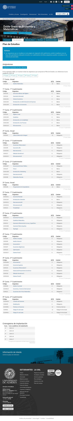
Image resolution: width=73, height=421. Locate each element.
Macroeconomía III (17, 202)
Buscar (69, 9)
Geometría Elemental (18, 96)
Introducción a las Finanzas (19, 122)
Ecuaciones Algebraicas (19, 247)
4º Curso (27, 75)
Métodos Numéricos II (18, 273)
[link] (67, 1)
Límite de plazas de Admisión (11, 355)
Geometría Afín (17, 148)
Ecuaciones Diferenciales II (19, 268)
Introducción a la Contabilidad (20, 120)
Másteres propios (24, 379)
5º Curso (34, 75)
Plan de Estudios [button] (17, 40)
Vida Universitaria (43, 14)
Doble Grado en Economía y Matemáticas (18, 19)
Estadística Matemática (18, 220)
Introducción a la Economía (19, 104)
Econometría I (16, 244)
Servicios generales (38, 377)
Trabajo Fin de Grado (18, 309)
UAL (3, 19)
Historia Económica (18, 99)
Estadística (15, 117)
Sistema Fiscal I (17, 252)
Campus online (62, 14)
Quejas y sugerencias (8, 409)
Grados (7, 19)
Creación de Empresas (18, 301)
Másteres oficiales (24, 374)
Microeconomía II (17, 156)
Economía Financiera (18, 217)
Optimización (16, 249)
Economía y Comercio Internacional (22, 289)
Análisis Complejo (17, 238)
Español (40, 1)
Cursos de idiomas (24, 383)
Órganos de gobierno (39, 372)
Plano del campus (38, 383)
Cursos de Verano (24, 385)
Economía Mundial (17, 196)
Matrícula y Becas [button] (30, 40)
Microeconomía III (17, 205)
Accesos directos (68, 6)
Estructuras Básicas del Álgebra (20, 93)
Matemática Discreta (18, 177)
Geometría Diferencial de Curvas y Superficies (24, 223)
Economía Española (18, 265)
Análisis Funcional (17, 286)
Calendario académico (25, 389)
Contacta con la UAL (7, 405)
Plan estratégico (38, 379)
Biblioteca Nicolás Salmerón (24, 392)
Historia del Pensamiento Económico (22, 270)
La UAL (51, 14)
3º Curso (20, 75)
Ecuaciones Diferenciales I (19, 145)
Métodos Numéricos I (18, 153)
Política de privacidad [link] (25, 418)
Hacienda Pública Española (19, 226)
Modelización (16, 304)
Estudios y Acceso (14, 14)
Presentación (7, 40)
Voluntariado (23, 397)
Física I (14, 168)
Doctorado (22, 377)
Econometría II (16, 262)
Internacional (32, 14)
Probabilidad (16, 208)
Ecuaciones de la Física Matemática (21, 291)
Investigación (24, 14)
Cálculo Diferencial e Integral (20, 135)
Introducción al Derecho (19, 199)
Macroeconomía (17, 150)
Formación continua (24, 381)
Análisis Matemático (18, 83)
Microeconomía (17, 125)
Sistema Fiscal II (17, 276)
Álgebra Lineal (16, 114)
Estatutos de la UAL (38, 381)
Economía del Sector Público (20, 166)
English (45, 1)
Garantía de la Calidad (51, 40)
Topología (15, 228)
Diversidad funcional (25, 395)
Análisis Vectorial (17, 241)
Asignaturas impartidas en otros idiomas (14, 67)
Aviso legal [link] (36, 418)
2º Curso (13, 75)
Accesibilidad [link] (50, 418)
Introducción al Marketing (19, 171)
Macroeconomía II (17, 174)
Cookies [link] (42, 418)
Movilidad (40, 40)
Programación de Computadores (21, 187)
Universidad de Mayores (25, 387)
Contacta (67, 1)
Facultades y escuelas (39, 374)
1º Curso (5, 75)
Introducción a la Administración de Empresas (24, 101)
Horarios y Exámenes (25, 33)
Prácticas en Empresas (18, 307)
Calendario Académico (10, 33)
